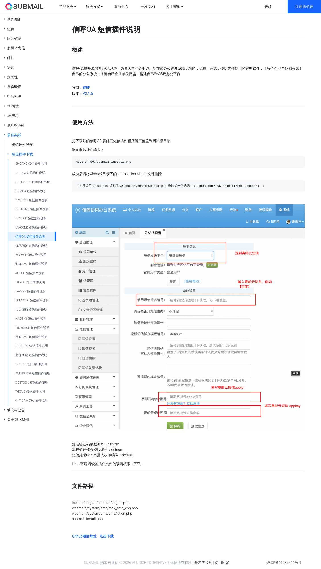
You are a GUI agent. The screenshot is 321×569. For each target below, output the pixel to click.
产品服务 (66, 6)
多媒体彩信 (16, 48)
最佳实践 (14, 135)
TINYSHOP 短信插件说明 (32, 328)
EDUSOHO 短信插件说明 (32, 300)
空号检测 (14, 96)
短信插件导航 (22, 145)
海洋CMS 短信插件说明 (31, 264)
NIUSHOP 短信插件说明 (31, 346)
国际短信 (14, 38)
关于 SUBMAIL (18, 420)
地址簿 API (15, 125)
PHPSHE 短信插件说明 (31, 364)
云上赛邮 (173, 6)
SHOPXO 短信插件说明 (31, 164)
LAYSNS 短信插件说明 (30, 291)
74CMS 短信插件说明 (30, 391)
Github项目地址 (84, 536)
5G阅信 (13, 106)
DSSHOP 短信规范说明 (31, 218)
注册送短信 (304, 6)
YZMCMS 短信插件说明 (31, 200)
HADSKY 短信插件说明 (31, 319)
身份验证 (14, 87)
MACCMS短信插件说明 (31, 227)
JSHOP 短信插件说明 (30, 273)
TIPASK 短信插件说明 (30, 282)
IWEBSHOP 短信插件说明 (32, 373)
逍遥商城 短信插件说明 (31, 355)
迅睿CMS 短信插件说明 (31, 337)
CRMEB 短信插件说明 (30, 191)
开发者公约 (203, 563)
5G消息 (13, 115)
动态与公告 (16, 410)
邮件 (10, 58)
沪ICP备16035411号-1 (283, 563)
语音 (10, 67)
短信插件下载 (22, 154)
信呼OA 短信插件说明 (30, 237)
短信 (10, 29)
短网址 (12, 77)
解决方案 (93, 6)
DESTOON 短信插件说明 (31, 382)
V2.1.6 (88, 94)
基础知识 (14, 19)
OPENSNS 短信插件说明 (32, 209)
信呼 (86, 88)
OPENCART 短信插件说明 (32, 182)
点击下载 (106, 536)
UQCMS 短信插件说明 (30, 173)
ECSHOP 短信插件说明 (31, 255)
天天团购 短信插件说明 (31, 309)
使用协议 (222, 563)
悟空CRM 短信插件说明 (31, 401)
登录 (268, 6)
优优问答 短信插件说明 (31, 246)
